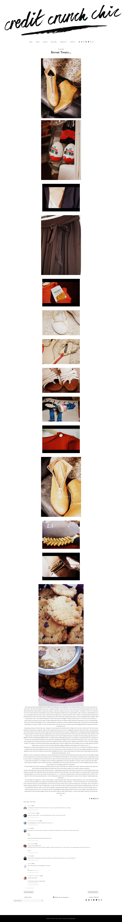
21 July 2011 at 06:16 (33, 884)
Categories (64, 42)
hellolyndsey (35, 870)
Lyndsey (30, 863)
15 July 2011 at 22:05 (33, 860)
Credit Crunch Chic (56, 918)
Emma (29, 856)
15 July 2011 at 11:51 (33, 825)
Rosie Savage (31, 843)
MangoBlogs (72, 918)
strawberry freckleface (33, 882)
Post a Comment (30, 888)
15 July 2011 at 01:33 (33, 810)
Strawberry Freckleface (34, 875)
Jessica (29, 805)
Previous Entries (93, 892)
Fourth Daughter (32, 813)
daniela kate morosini (33, 820)
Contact (45, 42)
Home (31, 42)
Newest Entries (28, 892)
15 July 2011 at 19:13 (33, 852)
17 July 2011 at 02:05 (33, 872)
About (38, 42)
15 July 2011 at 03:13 (33, 817)
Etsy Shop (54, 42)
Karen (29, 828)
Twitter (58, 774)
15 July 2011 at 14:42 (33, 840)
